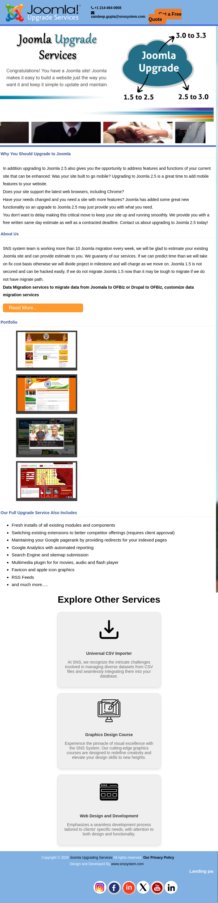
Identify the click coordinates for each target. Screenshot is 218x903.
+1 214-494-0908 (106, 8)
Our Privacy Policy (158, 858)
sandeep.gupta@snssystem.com (118, 15)
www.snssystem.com (127, 864)
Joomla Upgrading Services (91, 858)
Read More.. (22, 308)
